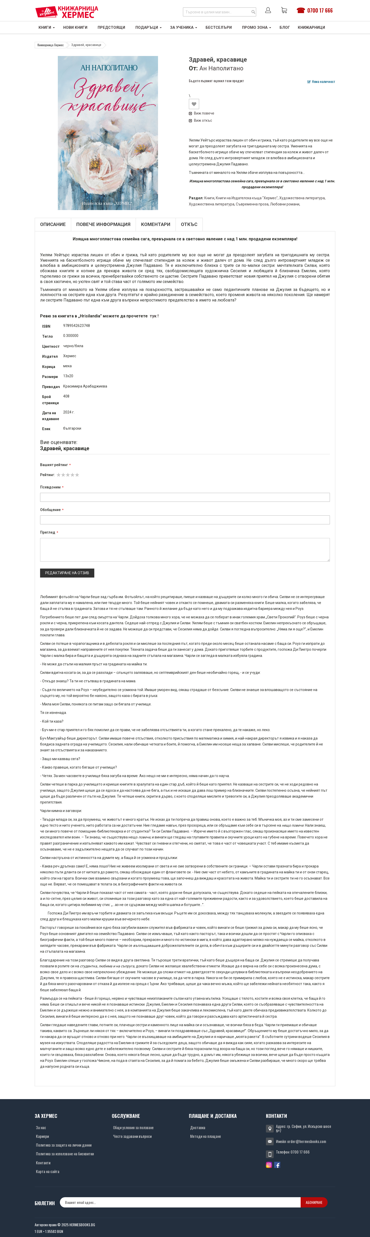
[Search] (253, 11)
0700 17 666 (320, 10)
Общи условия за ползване (133, 1127)
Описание (53, 224)
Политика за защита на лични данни (63, 1145)
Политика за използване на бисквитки (65, 1153)
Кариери (42, 1136)
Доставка (197, 1127)
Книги (209, 198)
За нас (41, 1127)
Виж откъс (200, 120)
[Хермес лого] (67, 11)
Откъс (189, 224)
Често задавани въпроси (132, 1136)
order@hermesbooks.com (306, 1141)
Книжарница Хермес (51, 45)
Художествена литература (302, 198)
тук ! (154, 316)
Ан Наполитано (221, 68)
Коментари (155, 224)
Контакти (43, 1162)
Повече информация (103, 224)
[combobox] (219, 11)
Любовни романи (284, 204)
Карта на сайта (47, 1171)
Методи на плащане (205, 1136)
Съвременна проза (252, 204)
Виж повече (201, 113)
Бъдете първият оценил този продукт (216, 80)
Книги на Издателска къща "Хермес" (247, 198)
